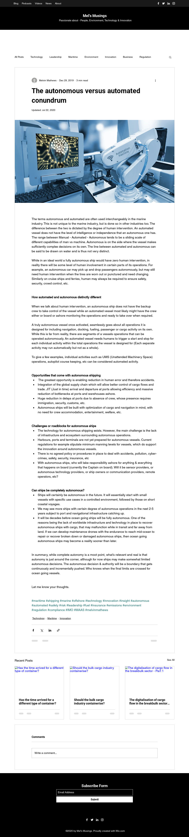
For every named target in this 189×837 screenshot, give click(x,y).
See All (171, 659)
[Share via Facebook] (33, 630)
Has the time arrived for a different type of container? (37, 701)
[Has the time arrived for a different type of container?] (39, 680)
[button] (170, 57)
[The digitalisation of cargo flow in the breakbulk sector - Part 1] (149, 680)
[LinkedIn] (168, 3)
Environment (91, 57)
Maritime (73, 57)
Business (128, 57)
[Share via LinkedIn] (50, 630)
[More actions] (155, 80)
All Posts (19, 57)
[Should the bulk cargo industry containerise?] (94, 680)
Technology (36, 57)
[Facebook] (158, 3)
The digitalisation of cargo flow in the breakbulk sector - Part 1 (149, 701)
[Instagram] (173, 3)
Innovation (110, 57)
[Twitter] (163, 3)
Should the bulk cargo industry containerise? (89, 701)
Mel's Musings (95, 16)
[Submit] (94, 799)
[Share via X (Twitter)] (41, 630)
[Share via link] (58, 630)
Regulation (145, 57)
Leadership (56, 57)
